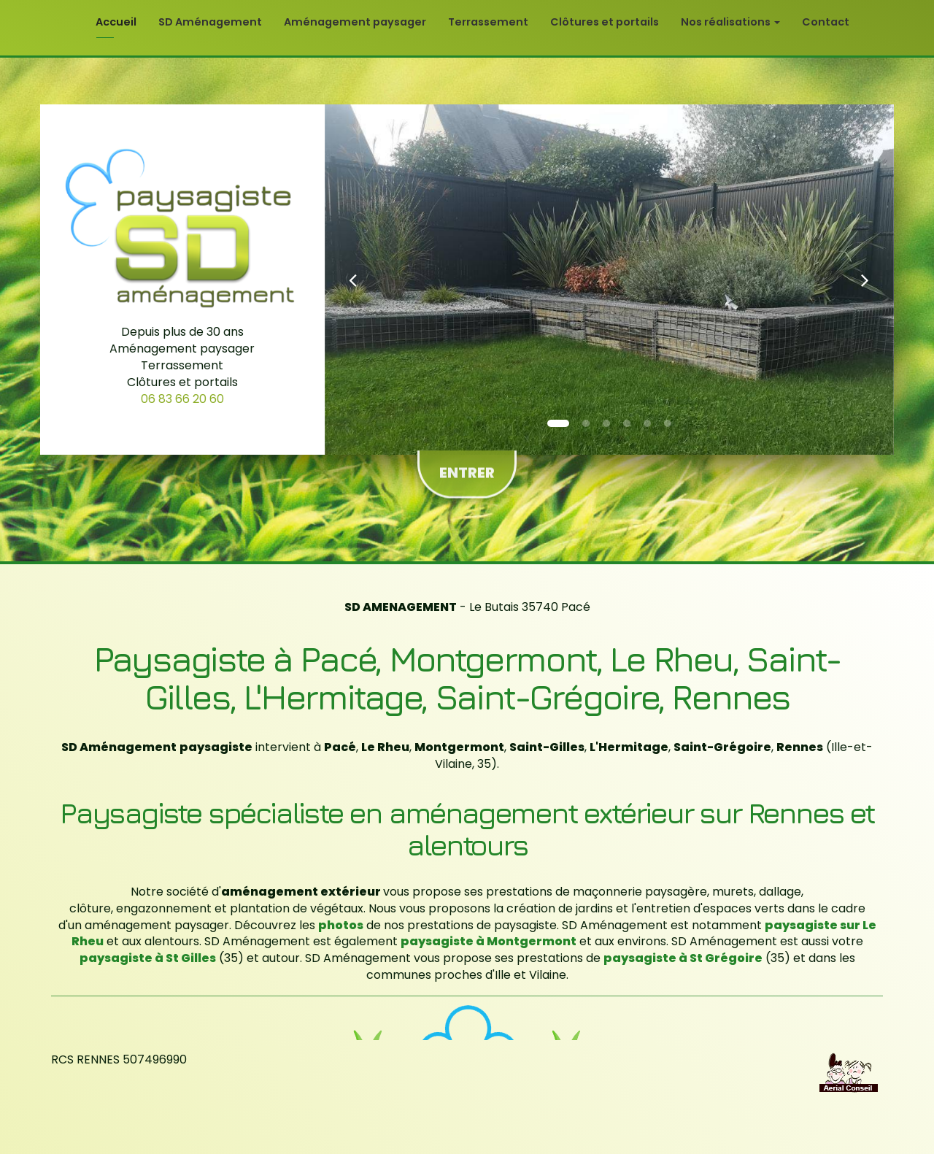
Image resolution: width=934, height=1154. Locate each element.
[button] (353, 279)
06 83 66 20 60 (182, 399)
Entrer (467, 465)
